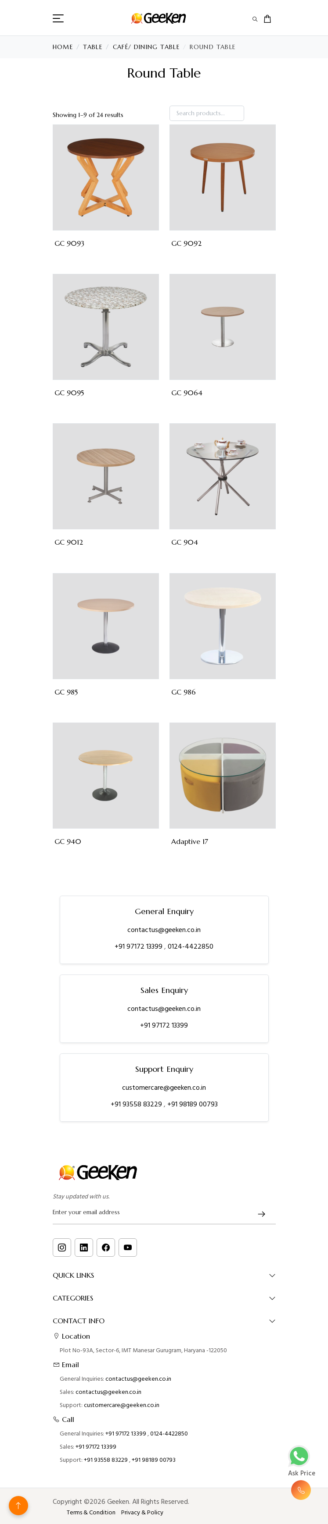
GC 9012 (68, 542)
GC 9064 (186, 393)
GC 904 (184, 542)
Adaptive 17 (189, 841)
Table (92, 47)
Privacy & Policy (142, 1512)
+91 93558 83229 (137, 1104)
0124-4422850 (190, 946)
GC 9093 (69, 243)
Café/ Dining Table (146, 47)
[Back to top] (18, 1505)
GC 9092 (186, 243)
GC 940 (67, 841)
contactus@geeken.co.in (164, 930)
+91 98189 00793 (192, 1104)
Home (63, 47)
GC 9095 (69, 393)
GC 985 (66, 692)
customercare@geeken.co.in (164, 1087)
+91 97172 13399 (139, 946)
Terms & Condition (91, 1512)
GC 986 (183, 692)
